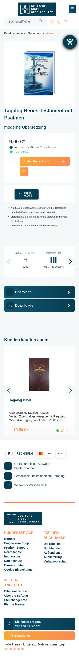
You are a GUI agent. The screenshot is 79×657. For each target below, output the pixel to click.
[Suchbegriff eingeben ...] (19, 21)
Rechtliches (12, 552)
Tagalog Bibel (20, 400)
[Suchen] (40, 21)
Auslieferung (53, 557)
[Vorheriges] (8, 261)
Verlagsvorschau (55, 561)
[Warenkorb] (65, 21)
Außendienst (53, 552)
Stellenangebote (15, 600)
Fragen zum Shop (16, 543)
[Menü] (72, 9)
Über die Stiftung (16, 595)
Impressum (12, 556)
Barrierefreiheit (14, 565)
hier (56, 225)
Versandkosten (48, 147)
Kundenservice (18, 533)
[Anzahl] (13, 161)
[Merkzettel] (51, 21)
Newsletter (17, 635)
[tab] (39, 292)
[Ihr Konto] (58, 21)
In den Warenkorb (45, 161)
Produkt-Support (16, 547)
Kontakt (9, 538)
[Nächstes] (70, 261)
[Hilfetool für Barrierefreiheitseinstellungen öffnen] (70, 42)
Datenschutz (13, 560)
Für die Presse (14, 604)
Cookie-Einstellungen (19, 569)
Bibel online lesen (16, 591)
